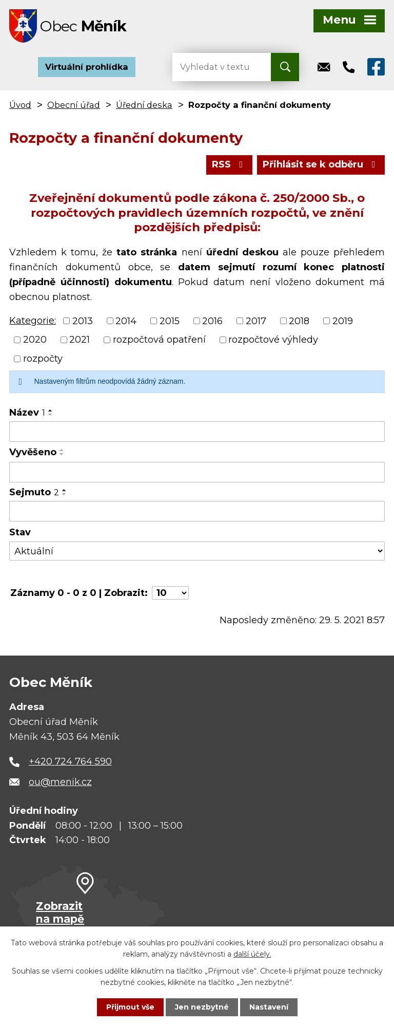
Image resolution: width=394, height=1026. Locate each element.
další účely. (252, 954)
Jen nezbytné (202, 1007)
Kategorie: (32, 320)
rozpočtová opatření (159, 339)
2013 (82, 320)
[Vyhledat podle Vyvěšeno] (197, 472)
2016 (212, 320)
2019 (342, 320)
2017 (256, 320)
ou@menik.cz (60, 782)
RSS (229, 164)
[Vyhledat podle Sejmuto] (197, 511)
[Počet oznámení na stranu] (170, 593)
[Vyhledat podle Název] (197, 431)
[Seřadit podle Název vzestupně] (50, 410)
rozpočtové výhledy (273, 339)
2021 (79, 339)
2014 (125, 320)
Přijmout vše (130, 1007)
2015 (170, 320)
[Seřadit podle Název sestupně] (50, 415)
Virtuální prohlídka (86, 67)
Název (27, 412)
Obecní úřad (73, 105)
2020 (35, 339)
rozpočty (43, 358)
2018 (299, 320)
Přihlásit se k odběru (321, 164)
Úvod (20, 105)
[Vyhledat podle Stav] (197, 551)
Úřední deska (144, 105)
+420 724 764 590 (70, 761)
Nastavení (268, 1007)
